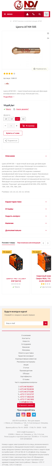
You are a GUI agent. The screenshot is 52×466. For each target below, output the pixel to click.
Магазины (26, 350)
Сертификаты (26, 376)
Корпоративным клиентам (26, 359)
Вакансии (26, 347)
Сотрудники (26, 344)
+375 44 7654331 (27, 387)
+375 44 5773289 (27, 392)
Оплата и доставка (26, 353)
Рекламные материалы (26, 362)
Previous (43, 243)
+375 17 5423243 (27, 397)
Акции (26, 365)
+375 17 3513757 (27, 394)
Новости (26, 341)
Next (48, 243)
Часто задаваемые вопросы (26, 382)
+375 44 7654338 (27, 389)
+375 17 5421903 (27, 399)
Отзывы (26, 379)
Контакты (26, 338)
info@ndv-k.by (27, 402)
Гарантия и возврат (26, 356)
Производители (26, 370)
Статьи (26, 367)
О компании (26, 335)
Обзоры (26, 373)
